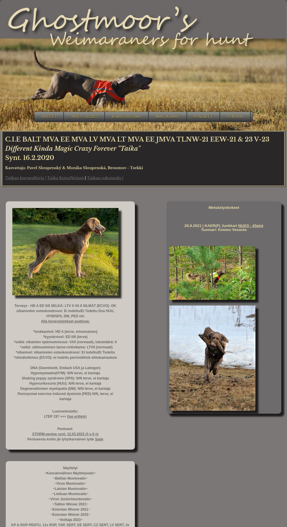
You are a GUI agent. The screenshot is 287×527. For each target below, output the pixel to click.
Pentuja (235, 117)
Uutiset (49, 117)
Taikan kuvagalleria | (25, 177)
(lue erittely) (77, 417)
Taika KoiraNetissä (65, 177)
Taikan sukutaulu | (105, 177)
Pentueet (203, 117)
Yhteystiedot (84, 117)
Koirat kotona (126, 117)
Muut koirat (167, 117)
